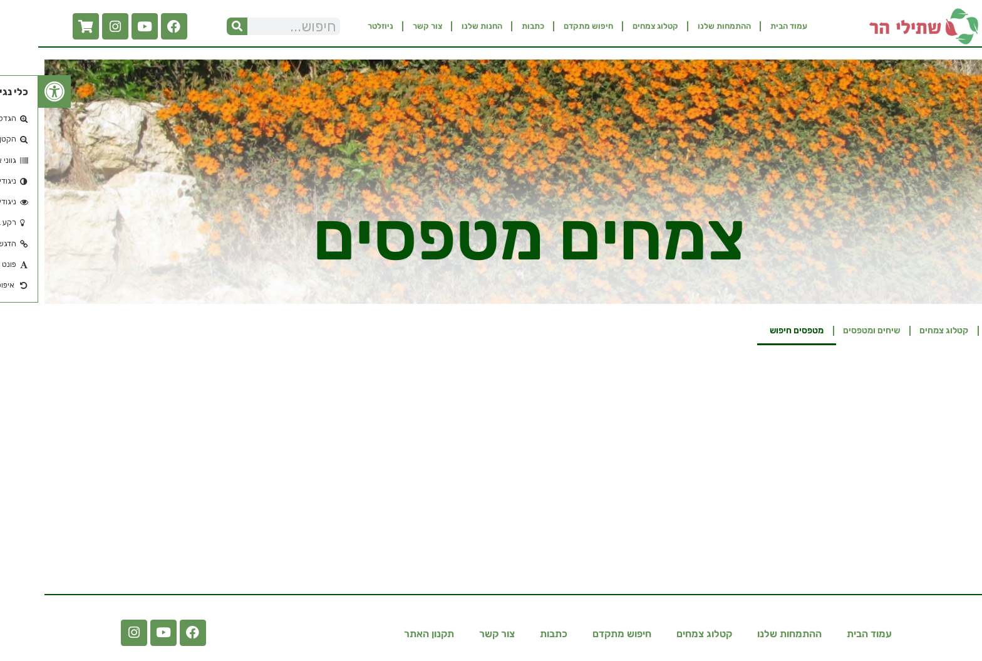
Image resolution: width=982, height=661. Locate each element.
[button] (16, 91)
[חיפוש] (199, 26)
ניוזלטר (342, 26)
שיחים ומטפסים (833, 330)
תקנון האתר (391, 634)
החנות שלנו (443, 26)
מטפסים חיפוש (758, 330)
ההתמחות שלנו (686, 26)
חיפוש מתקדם (550, 26)
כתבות (494, 26)
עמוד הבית (750, 26)
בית (956, 330)
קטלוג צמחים (617, 26)
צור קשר (389, 26)
